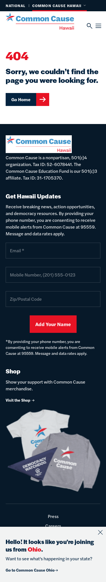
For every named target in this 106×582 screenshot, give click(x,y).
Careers (53, 526)
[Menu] (98, 26)
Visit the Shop (20, 400)
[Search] (89, 26)
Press (53, 516)
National (15, 5)
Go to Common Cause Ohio (32, 570)
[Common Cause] (46, 21)
